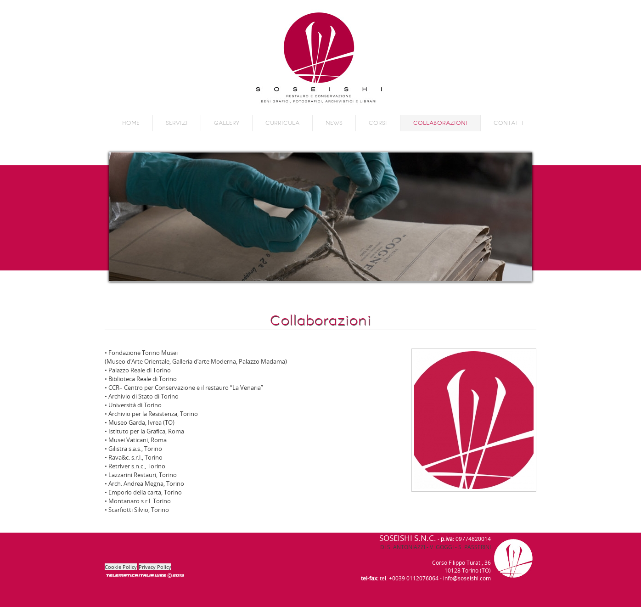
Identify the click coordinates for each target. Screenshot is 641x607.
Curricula (282, 123)
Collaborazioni (440, 123)
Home (131, 123)
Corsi (378, 123)
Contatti (508, 123)
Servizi (177, 123)
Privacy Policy (155, 566)
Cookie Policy (121, 566)
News (334, 123)
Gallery (226, 123)
